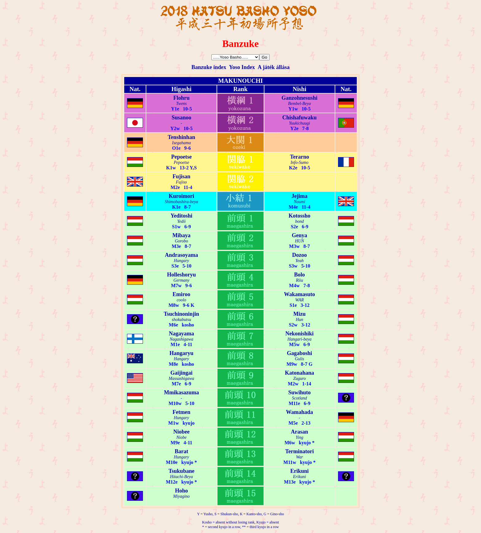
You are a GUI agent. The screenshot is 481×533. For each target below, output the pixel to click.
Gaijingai (181, 373)
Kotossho (299, 216)
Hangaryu (181, 353)
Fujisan (181, 176)
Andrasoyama (181, 255)
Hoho (181, 491)
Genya (299, 235)
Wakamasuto (299, 294)
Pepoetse (181, 157)
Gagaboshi (299, 353)
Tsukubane (181, 471)
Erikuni (299, 471)
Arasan (299, 432)
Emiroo (181, 294)
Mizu (299, 314)
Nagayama (181, 333)
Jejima (299, 196)
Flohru (181, 98)
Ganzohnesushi (299, 98)
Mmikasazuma (181, 392)
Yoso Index (242, 67)
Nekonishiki (299, 333)
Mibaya (181, 235)
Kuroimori (181, 196)
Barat (181, 451)
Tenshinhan (181, 137)
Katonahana (299, 373)
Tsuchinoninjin (181, 314)
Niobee (181, 432)
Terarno (299, 157)
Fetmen (181, 412)
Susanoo (181, 117)
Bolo (299, 275)
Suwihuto (299, 392)
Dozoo (299, 255)
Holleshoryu (181, 275)
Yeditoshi (181, 216)
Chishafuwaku (299, 117)
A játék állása (274, 67)
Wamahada (299, 412)
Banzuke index (208, 67)
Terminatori (299, 451)
